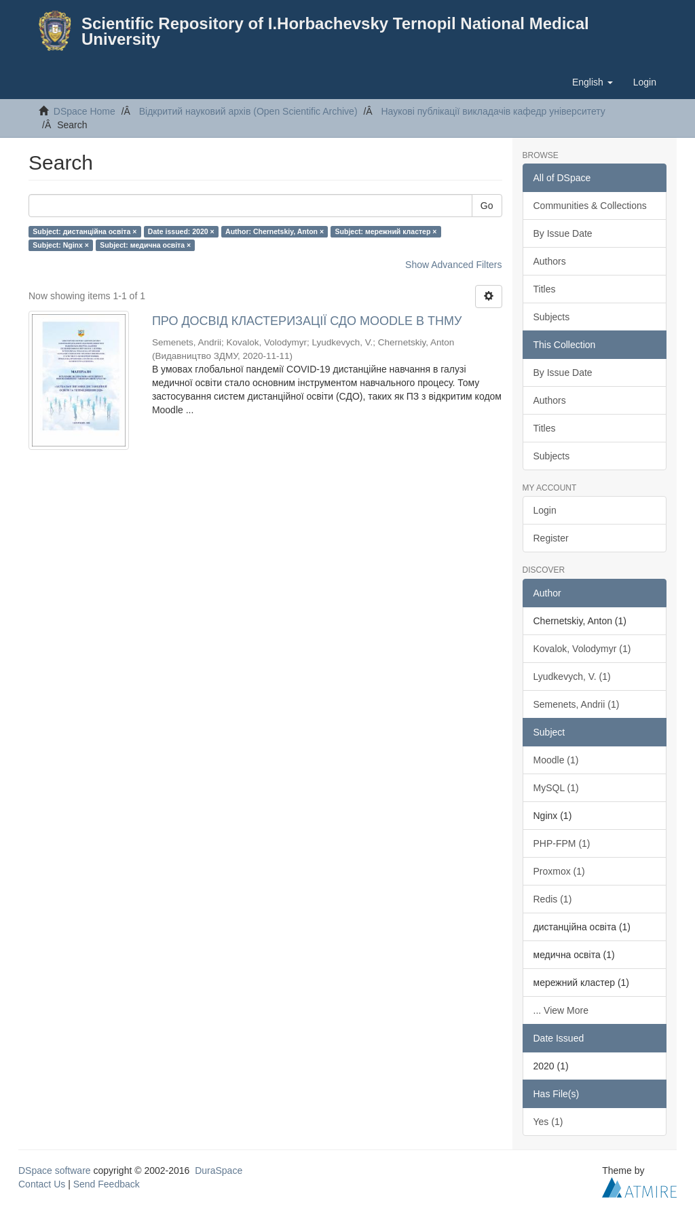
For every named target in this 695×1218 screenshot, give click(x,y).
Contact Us (41, 1184)
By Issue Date (563, 233)
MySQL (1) (556, 787)
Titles (544, 289)
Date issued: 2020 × (181, 231)
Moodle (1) (556, 760)
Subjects (551, 316)
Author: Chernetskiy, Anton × (274, 231)
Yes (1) (548, 1121)
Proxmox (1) (559, 871)
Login (545, 510)
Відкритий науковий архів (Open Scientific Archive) (248, 111)
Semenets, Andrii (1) (576, 704)
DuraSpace (218, 1170)
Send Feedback (106, 1184)
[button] (592, 82)
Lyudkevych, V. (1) (572, 676)
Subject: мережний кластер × (386, 231)
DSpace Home (84, 111)
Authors (549, 261)
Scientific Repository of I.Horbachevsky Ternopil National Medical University (335, 31)
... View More (560, 1010)
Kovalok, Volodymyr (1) (582, 648)
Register (551, 538)
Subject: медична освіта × (145, 245)
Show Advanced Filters (453, 264)
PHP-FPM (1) (561, 843)
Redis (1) (552, 899)
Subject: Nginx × (61, 245)
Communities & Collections (590, 205)
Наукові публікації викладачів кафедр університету (493, 111)
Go (487, 205)
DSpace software (54, 1170)
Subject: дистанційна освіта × (84, 231)
